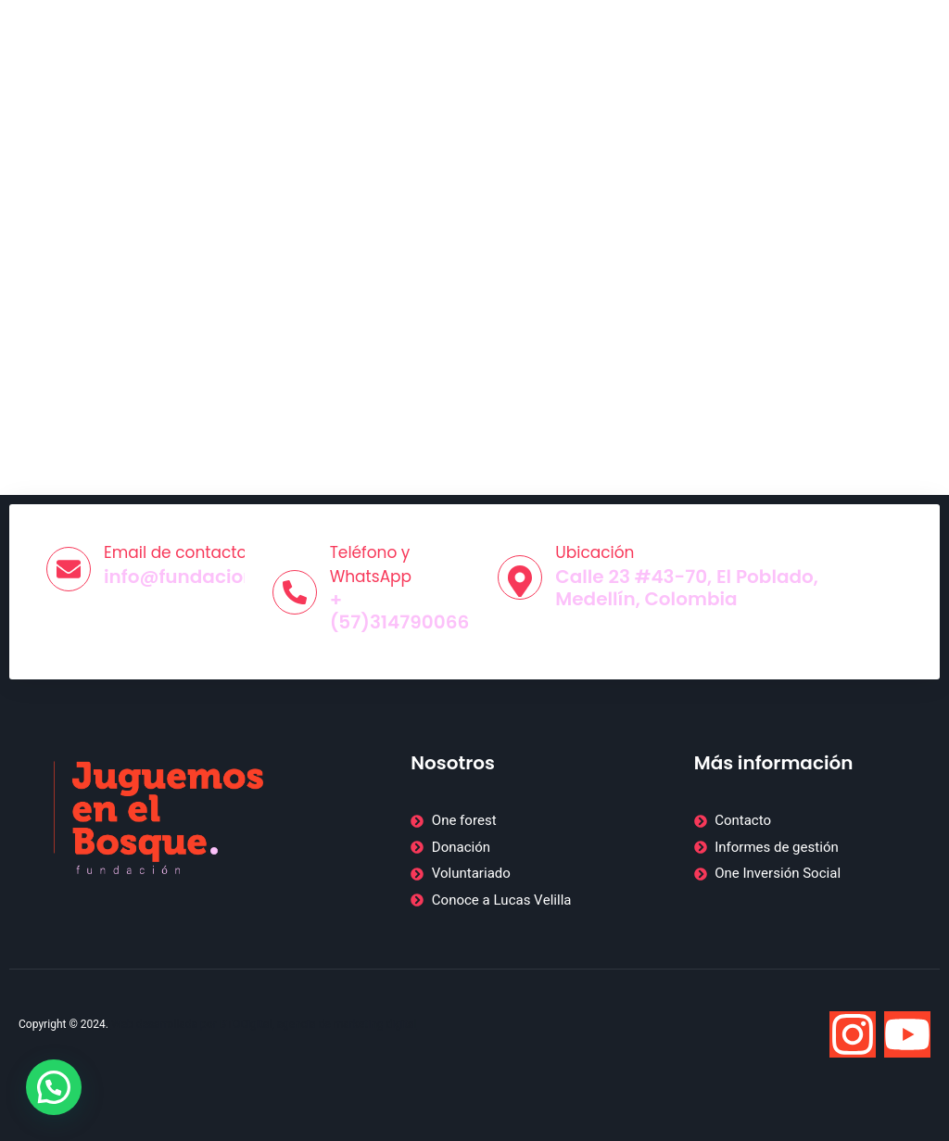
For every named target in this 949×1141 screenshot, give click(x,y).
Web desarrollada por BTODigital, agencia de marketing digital (263, 1024)
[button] (54, 1087)
